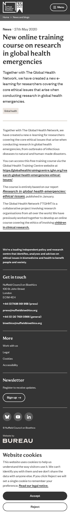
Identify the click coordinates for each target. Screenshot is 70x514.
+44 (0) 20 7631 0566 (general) (22, 316)
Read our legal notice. (33, 485)
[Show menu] (58, 7)
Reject (35, 506)
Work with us (10, 345)
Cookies (8, 358)
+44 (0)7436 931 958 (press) (20, 303)
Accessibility (10, 365)
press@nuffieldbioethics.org (20, 310)
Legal (6, 352)
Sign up (14, 397)
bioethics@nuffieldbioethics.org (22, 323)
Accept (35, 496)
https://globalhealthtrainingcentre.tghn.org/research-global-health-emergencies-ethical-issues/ (35, 175)
